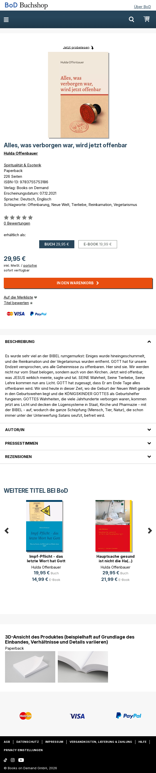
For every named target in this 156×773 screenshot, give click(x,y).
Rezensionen (18, 456)
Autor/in (14, 429)
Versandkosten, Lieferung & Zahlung (101, 742)
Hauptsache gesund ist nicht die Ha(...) (115, 558)
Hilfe (142, 742)
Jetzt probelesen (76, 47)
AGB (7, 742)
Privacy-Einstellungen (23, 750)
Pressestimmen (21, 443)
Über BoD (142, 6)
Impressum (54, 742)
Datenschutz (27, 742)
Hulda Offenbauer (21, 153)
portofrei (30, 265)
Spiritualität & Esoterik (22, 165)
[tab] (78, 338)
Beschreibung (20, 341)
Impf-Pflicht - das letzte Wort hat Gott (46, 558)
